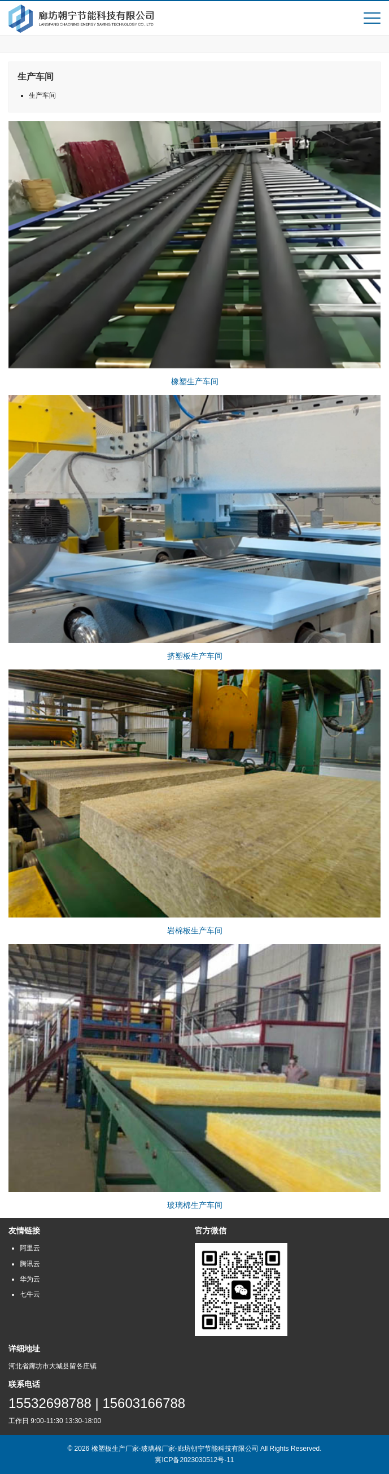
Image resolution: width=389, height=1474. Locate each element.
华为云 (30, 1279)
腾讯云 (30, 1264)
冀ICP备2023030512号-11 (194, 1460)
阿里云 (30, 1248)
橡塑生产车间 (194, 381)
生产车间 (42, 95)
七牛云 (30, 1294)
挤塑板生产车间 (194, 655)
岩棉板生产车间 (194, 930)
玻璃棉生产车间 (194, 1205)
